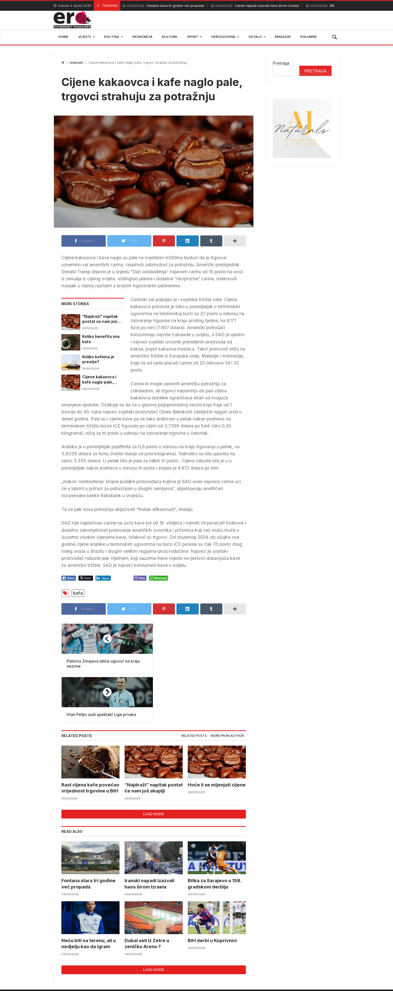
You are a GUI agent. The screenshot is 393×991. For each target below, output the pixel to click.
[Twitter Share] (85, 578)
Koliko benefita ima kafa (101, 339)
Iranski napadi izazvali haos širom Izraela (255, 6)
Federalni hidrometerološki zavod (163, 956)
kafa (78, 593)
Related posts (194, 687)
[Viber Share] (140, 578)
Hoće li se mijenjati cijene (217, 736)
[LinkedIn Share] (103, 578)
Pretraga (281, 63)
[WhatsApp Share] (158, 578)
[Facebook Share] (68, 578)
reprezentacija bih (221, 956)
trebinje (328, 956)
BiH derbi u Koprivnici (212, 892)
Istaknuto (76, 62)
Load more (153, 766)
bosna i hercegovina (292, 956)
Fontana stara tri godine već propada (163, 6)
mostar (114, 956)
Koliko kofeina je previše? (98, 359)
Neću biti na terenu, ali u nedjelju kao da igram (88, 895)
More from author (227, 687)
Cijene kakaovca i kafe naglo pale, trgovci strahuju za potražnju (101, 380)
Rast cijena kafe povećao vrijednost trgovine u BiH (90, 739)
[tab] (194, 687)
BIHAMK (256, 956)
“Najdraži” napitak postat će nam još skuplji (100, 319)
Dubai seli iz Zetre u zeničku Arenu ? (147, 895)
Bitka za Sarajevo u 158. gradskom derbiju (215, 835)
